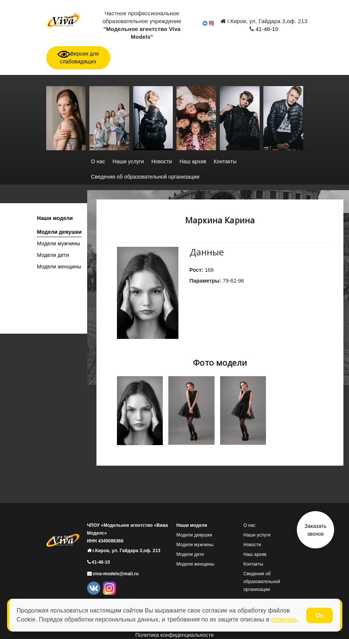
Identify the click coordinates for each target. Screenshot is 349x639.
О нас (98, 161)
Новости (162, 161)
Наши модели (55, 218)
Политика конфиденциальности (174, 635)
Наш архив (193, 161)
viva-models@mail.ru (115, 573)
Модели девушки (59, 232)
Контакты (225, 161)
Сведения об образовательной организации (145, 177)
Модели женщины (59, 267)
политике (283, 619)
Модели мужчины (58, 243)
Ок (319, 615)
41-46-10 (266, 29)
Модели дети (53, 255)
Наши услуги (128, 161)
